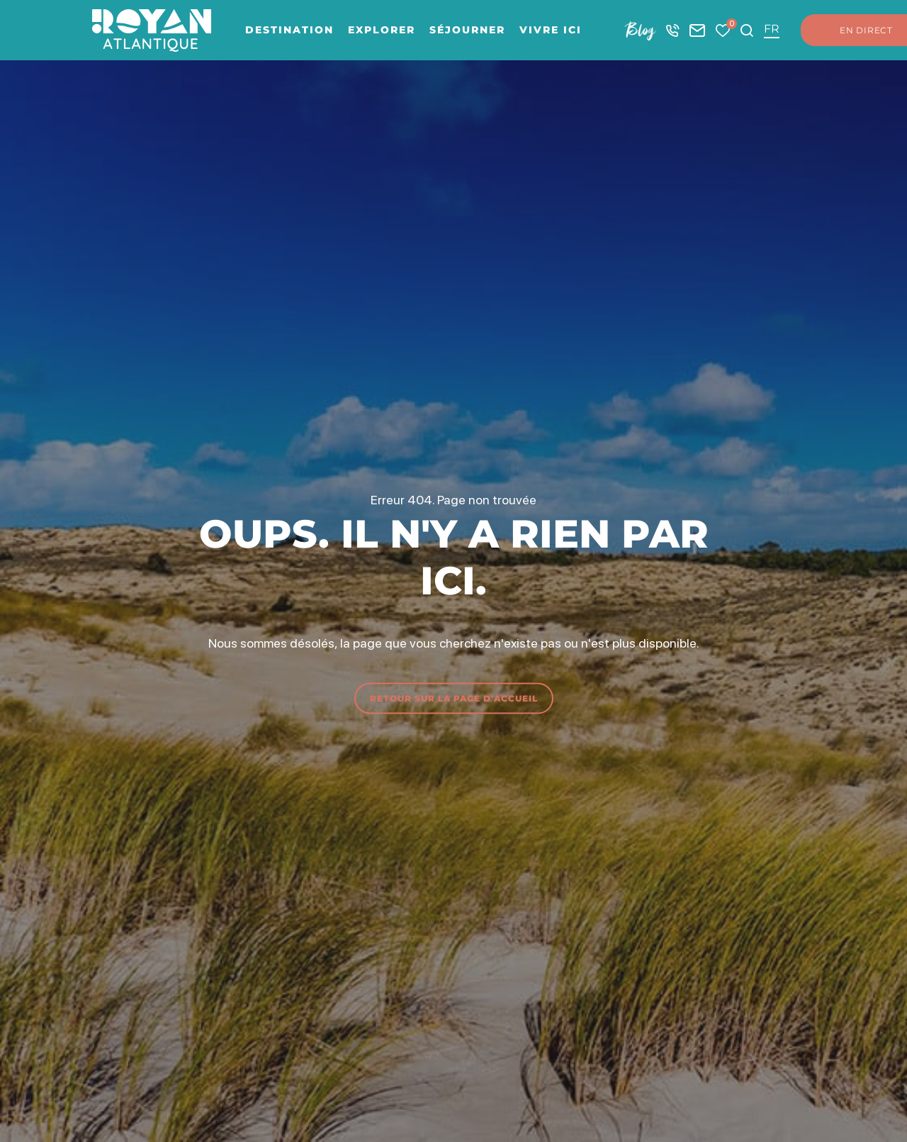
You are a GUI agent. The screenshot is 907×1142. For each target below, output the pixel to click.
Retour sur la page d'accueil (454, 697)
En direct (852, 30)
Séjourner (467, 29)
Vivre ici (550, 29)
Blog (640, 30)
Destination (289, 29)
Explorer (381, 29)
